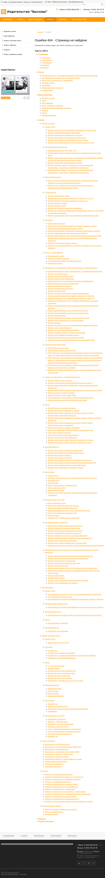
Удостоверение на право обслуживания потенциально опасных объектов (75, 599)
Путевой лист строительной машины (62, 658)
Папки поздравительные (54, 812)
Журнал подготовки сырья (58, 274)
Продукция (39, 836)
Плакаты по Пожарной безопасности (59, 774)
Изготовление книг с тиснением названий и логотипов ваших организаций (70, 75)
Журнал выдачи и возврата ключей (61, 393)
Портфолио (56, 836)
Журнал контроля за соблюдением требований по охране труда (72, 130)
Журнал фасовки (54, 323)
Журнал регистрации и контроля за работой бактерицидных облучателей (75, 545)
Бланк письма (53, 691)
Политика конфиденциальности (9, 874)
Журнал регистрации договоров (60, 458)
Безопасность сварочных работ (57, 757)
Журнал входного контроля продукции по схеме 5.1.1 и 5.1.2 (71, 198)
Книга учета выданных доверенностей (62, 485)
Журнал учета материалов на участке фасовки (65, 320)
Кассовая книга (53, 480)
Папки (44, 101)
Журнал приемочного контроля (59, 286)
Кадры (47, 405)
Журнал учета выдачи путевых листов (62, 243)
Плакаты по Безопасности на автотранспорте (62, 799)
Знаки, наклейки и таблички (52, 106)
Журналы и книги (10, 31)
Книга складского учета (56, 488)
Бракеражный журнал (56, 490)
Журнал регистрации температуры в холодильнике (67, 543)
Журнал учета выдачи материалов (61, 279)
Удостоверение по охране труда (60, 597)
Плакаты (7, 50)
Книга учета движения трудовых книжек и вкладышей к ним (70, 430)
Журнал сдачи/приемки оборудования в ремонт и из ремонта (71, 296)
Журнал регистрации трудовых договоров (63, 428)
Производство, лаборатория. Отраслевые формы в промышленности (71, 268)
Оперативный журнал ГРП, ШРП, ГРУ (62, 150)
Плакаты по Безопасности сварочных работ (61, 784)
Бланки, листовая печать (12, 40)
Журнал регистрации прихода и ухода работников (67, 465)
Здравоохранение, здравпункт (56, 522)
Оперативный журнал (56, 256)
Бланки (44, 113)
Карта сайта (23, 874)
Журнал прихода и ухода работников (62, 395)
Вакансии (45, 67)
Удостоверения (9, 36)
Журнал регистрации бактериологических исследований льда (71, 340)
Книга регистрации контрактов (59, 433)
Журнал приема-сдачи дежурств (60, 380)
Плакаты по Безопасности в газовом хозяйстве (62, 779)
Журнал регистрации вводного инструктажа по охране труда (71, 143)
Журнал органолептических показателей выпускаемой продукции (73, 325)
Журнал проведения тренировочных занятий (65, 163)
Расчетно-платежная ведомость (60, 734)
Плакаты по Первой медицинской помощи (61, 796)
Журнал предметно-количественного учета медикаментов (70, 538)
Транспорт (49, 220)
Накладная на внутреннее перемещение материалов (68, 709)
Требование (52, 711)
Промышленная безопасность (56, 147)
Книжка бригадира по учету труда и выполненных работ (69, 510)
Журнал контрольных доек (58, 566)
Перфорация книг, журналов (52, 88)
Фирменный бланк (55, 689)
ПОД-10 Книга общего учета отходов (61, 350)
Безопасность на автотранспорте (57, 744)
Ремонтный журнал (55, 263)
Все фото (5, 98)
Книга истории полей (56, 575)
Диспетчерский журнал (56, 223)
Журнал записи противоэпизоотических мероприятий (68, 558)
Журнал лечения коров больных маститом (64, 563)
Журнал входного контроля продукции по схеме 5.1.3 (68, 201)
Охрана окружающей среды (55, 344)
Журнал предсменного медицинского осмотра (65, 135)
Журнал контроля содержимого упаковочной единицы (68, 293)
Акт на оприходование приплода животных (64, 731)
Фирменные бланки (49, 115)
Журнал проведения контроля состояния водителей (67, 233)
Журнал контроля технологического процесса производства (70, 281)
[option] (15, 87)
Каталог (50, 19)
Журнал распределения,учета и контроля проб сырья (68, 313)
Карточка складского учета (58, 706)
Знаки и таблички (10, 45)
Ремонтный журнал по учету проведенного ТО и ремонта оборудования (75, 271)
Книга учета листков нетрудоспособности (63, 435)
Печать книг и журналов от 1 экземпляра (57, 80)
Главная (40, 32)
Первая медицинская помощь (56, 762)
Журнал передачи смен (57, 291)
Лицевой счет (53, 704)
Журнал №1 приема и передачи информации (65, 208)
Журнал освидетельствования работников (64, 133)
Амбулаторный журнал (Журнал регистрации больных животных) (72, 568)
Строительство (50, 192)
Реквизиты (46, 65)
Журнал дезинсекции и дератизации (61, 561)
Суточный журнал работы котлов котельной (64, 261)
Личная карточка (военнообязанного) (62, 671)
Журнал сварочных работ (57, 203)
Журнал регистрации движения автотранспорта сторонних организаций (75, 390)
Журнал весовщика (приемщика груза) (62, 508)
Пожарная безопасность (54, 764)
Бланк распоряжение (56, 696)
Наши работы (47, 60)
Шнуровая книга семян (56, 578)
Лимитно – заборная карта (58, 722)
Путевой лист (53, 650)
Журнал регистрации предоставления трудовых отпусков (69, 442)
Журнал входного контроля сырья (60, 276)
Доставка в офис (48, 83)
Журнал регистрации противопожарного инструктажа (68, 140)
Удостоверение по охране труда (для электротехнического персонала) (74, 594)
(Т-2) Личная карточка (56, 666)
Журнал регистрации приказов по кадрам (63, 411)
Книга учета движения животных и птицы (63, 506)
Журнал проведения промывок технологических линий (68, 318)
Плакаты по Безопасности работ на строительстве (64, 777)
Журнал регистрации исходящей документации (66, 453)
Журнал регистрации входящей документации (65, 450)
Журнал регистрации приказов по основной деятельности (70, 460)
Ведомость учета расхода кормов (60, 724)
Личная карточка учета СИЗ (58, 643)
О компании (7, 19)
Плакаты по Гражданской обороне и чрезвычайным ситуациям (68, 801)
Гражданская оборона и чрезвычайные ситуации (63, 759)
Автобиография (54, 668)
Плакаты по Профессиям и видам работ (60, 789)
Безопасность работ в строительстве (59, 754)
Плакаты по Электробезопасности (58, 782)
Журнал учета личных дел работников (62, 437)
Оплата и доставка (79, 19)
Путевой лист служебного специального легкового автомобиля (72, 655)
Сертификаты (47, 63)
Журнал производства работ (58, 196)
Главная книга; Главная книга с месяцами (63, 518)
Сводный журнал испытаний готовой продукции (66, 338)
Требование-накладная (56, 719)
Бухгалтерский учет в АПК (54, 500)
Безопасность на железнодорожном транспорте (63, 747)
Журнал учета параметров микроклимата (63, 330)
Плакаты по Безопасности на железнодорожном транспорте (67, 794)
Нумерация (46, 85)
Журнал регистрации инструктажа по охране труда (67, 138)
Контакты (63, 19)
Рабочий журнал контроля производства (63, 284)
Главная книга (53, 476)
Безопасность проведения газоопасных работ (62, 752)
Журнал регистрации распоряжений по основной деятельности (72, 463)
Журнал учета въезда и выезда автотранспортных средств (70, 383)
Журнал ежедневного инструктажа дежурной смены (67, 400)
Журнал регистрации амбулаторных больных (65, 526)
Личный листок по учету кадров (60, 678)
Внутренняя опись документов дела (61, 673)
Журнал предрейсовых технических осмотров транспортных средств (74, 231)
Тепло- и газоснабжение (54, 252)
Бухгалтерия (49, 472)
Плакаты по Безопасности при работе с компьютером (65, 792)
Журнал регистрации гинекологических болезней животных (70, 556)
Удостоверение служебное (58, 623)
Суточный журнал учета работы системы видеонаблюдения (70, 398)
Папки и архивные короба (13, 54)
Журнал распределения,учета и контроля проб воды (68, 311)
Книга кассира (53, 483)
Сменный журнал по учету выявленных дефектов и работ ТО (71, 298)
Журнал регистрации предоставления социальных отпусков (70, 440)
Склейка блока (47, 90)
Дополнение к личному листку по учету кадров (65, 681)
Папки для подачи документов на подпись (61, 809)
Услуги (20, 19)
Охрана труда (50, 127)
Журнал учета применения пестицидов (62, 583)
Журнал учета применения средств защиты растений (68, 580)
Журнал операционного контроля (60, 288)
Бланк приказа (53, 693)
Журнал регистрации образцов (59, 328)
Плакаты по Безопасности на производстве (61, 787)
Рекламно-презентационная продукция (56, 108)
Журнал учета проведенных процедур (62, 541)
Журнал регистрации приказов (59, 455)
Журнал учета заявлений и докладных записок (65, 468)
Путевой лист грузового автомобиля (61, 653)
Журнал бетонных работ (57, 206)
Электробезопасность (53, 177)
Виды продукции (35, 19)
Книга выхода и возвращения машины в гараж (65, 228)
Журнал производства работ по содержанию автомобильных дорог (73, 215)
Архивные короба (51, 814)
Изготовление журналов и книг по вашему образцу (61, 78)
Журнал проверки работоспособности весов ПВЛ (66, 333)
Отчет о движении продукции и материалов (64, 729)
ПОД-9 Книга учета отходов (58, 348)
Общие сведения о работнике (59, 676)
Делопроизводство (52, 447)
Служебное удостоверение (58, 631)
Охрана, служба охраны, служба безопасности (62, 377)
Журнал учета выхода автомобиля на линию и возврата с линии (72, 226)
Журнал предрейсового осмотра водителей (64, 533)
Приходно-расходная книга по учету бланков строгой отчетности (72, 478)
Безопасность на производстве (56, 749)
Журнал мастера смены (57, 315)
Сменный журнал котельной (58, 258)
